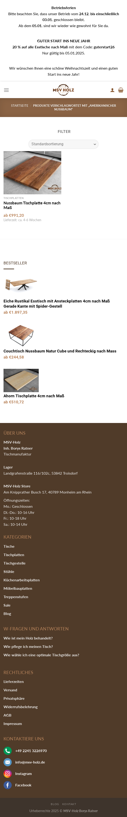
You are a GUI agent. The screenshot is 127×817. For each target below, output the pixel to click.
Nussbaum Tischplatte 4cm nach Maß (32, 205)
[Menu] (6, 90)
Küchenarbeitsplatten (22, 580)
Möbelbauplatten (18, 588)
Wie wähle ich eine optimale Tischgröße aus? (41, 655)
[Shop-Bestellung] (63, 144)
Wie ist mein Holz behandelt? (28, 638)
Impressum (13, 723)
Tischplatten (14, 554)
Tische (9, 546)
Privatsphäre (14, 698)
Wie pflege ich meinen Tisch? (28, 646)
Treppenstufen (16, 596)
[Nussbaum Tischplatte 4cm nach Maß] (32, 172)
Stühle (9, 571)
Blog (7, 613)
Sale (7, 605)
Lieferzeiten (14, 681)
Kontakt (69, 804)
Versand (10, 690)
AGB (8, 715)
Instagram (23, 773)
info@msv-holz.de (30, 762)
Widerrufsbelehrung (21, 706)
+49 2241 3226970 (31, 750)
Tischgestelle (15, 563)
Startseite (19, 105)
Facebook (23, 785)
